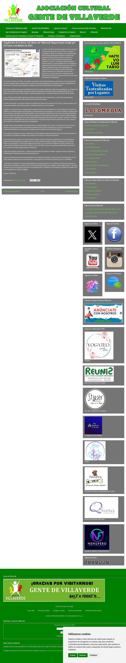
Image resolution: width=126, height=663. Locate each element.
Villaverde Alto (106, 28)
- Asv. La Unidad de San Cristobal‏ (96, 151)
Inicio (43, 191)
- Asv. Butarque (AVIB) (92, 158)
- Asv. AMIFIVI (89, 144)
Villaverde (94, 32)
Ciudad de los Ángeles (67, 32)
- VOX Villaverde (90, 198)
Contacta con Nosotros (56, 36)
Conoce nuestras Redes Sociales (84, 28)
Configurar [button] (93, 655)
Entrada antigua (72, 191)
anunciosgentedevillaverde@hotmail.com (59, 650)
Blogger (80, 616)
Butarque (35, 32)
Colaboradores (75, 36)
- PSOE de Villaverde (92, 194)
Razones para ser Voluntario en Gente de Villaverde (24, 36)
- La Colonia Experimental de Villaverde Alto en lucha (103, 209)
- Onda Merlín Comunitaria (94, 133)
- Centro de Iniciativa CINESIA (95, 154)
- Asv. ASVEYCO (90, 169)
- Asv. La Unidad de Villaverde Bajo (96, 165)
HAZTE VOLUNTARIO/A (40, 28)
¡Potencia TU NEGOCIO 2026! (16, 28)
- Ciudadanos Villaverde (93, 191)
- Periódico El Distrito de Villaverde (96, 125)
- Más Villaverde (90, 183)
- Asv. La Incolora (90, 172)
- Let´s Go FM (89, 129)
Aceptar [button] (72, 655)
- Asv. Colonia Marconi (92, 147)
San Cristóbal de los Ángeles (16, 32)
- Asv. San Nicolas (91, 162)
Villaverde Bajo (48, 32)
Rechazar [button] (82, 655)
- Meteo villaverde (91, 216)
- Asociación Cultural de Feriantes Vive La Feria (101, 212)
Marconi (83, 32)
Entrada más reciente (12, 191)
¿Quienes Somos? (60, 28)
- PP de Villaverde (91, 187)
